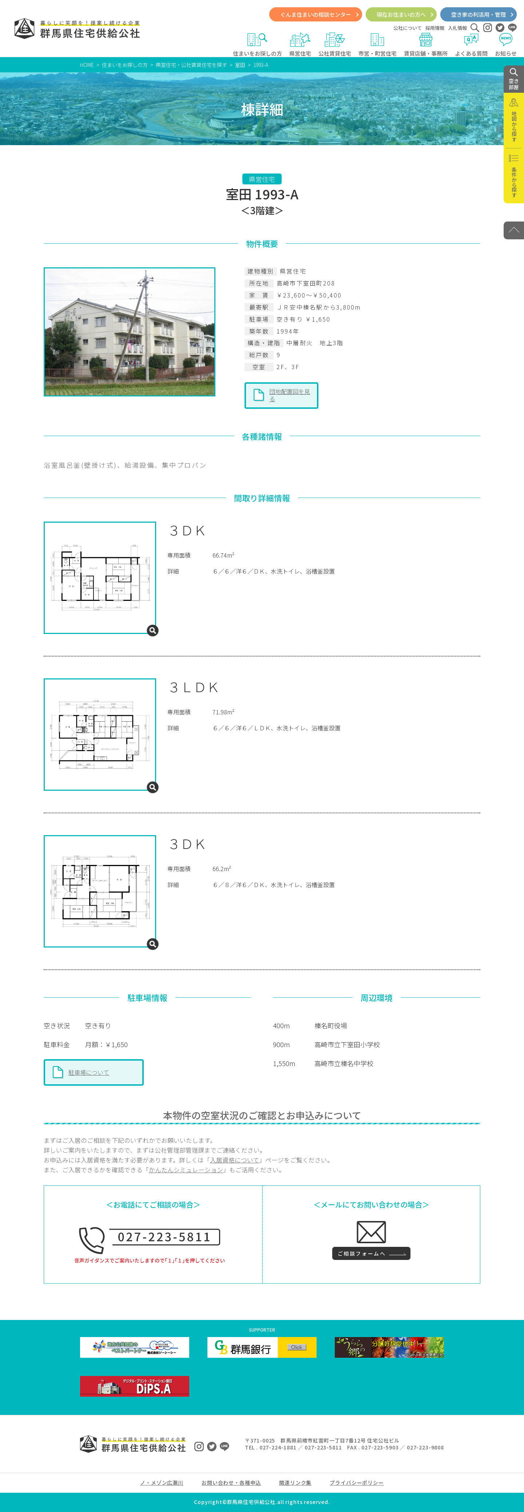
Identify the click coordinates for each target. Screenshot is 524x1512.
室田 (240, 64)
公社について (407, 27)
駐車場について (88, 1072)
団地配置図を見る (289, 395)
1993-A (260, 64)
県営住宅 (300, 44)
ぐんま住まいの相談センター (315, 14)
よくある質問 (471, 44)
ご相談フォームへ (362, 1253)
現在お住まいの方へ (401, 14)
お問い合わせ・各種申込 (231, 1482)
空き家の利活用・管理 (478, 14)
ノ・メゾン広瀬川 (161, 1482)
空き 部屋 (514, 79)
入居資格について (234, 1160)
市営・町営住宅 (377, 44)
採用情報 (434, 27)
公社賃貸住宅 (334, 44)
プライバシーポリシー (357, 1482)
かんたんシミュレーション (186, 1169)
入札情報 (457, 27)
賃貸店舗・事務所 (426, 44)
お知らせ (506, 44)
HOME (87, 64)
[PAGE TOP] (514, 230)
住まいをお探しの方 (257, 44)
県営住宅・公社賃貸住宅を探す (191, 64)
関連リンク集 (295, 1482)
